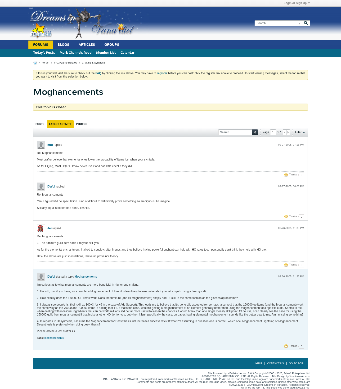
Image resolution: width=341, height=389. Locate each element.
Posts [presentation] (40, 124)
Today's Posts (44, 53)
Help (258, 363)
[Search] (278, 23)
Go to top (296, 363)
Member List (106, 53)
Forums (40, 44)
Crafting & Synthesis (94, 62)
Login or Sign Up (297, 3)
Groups (111, 44)
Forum (45, 62)
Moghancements (86, 276)
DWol (51, 186)
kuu (50, 144)
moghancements (54, 337)
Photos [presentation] (81, 124)
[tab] (40, 124)
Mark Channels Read (75, 53)
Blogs (63, 44)
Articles (87, 44)
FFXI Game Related (65, 62)
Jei (49, 228)
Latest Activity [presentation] (60, 124)
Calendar (128, 53)
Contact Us (275, 363)
